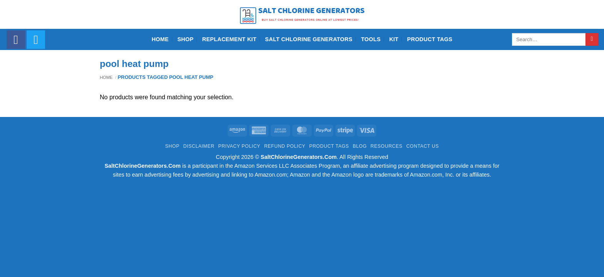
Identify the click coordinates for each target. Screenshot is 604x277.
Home (160, 39)
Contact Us (422, 146)
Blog (360, 146)
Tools (371, 39)
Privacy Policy (239, 146)
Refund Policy (284, 146)
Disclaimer (199, 146)
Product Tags (430, 39)
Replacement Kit (229, 39)
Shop (185, 39)
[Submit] (592, 39)
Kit (393, 39)
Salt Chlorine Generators (308, 39)
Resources (387, 146)
